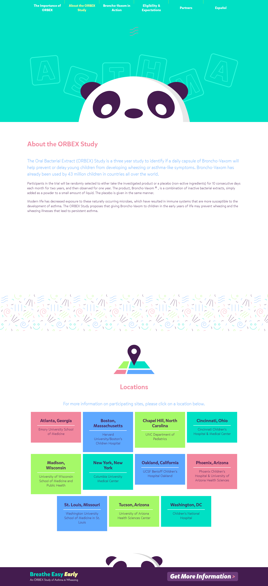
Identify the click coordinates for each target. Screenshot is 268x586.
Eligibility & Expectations (151, 8)
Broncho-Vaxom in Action (116, 8)
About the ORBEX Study (82, 8)
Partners (186, 8)
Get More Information (202, 576)
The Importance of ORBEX (47, 8)
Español (221, 8)
